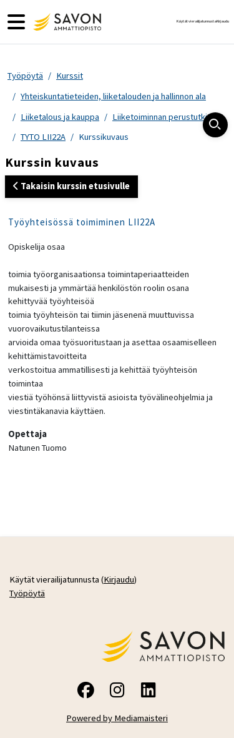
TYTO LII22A (43, 136)
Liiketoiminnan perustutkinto (166, 116)
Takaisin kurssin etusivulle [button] (71, 186)
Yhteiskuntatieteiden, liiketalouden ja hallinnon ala (113, 96)
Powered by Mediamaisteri (117, 718)
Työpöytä (25, 75)
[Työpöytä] (65, 22)
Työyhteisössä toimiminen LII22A (81, 222)
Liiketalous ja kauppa (60, 116)
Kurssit (69, 75)
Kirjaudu (223, 21)
